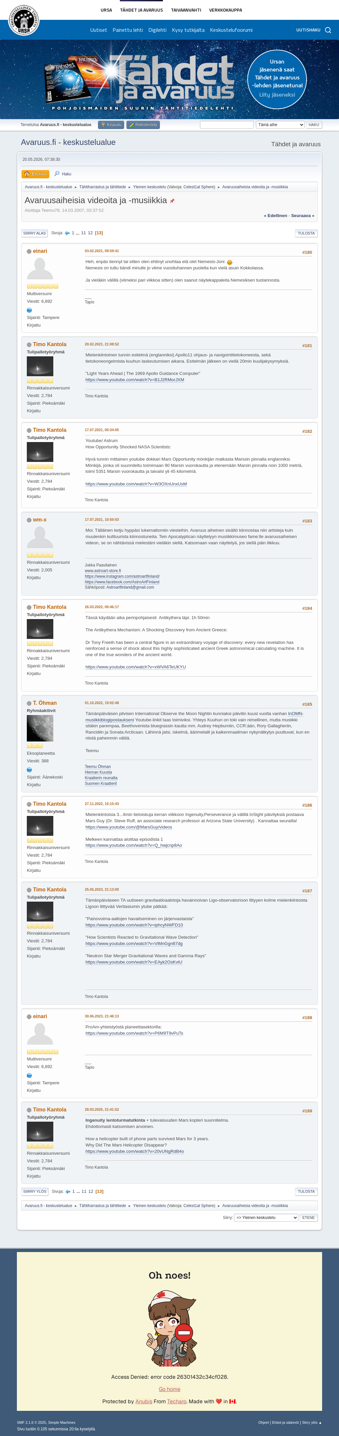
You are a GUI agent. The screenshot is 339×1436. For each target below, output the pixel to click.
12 (90, 232)
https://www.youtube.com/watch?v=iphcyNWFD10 (134, 924)
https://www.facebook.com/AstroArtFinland (122, 582)
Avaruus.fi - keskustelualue (68, 142)
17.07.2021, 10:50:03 (102, 519)
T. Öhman (45, 703)
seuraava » (302, 215)
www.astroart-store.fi (103, 570)
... (78, 232)
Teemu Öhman (98, 766)
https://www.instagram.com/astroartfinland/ (122, 576)
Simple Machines (61, 1422)
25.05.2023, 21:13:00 (102, 889)
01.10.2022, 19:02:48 (102, 703)
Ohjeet (263, 1422)
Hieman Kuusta (98, 772)
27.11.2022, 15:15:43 (102, 804)
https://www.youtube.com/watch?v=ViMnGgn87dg (134, 943)
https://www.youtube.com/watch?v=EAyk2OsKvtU (133, 962)
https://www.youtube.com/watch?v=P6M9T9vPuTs (134, 1033)
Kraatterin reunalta (101, 778)
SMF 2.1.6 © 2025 (31, 1422)
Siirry (227, 1217)
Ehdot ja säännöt (285, 1422)
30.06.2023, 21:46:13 (102, 1016)
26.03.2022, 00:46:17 (102, 607)
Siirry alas (34, 233)
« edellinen (275, 215)
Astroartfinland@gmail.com (130, 587)
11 (83, 232)
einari (40, 251)
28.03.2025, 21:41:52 (102, 1109)
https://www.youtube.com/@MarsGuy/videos (128, 827)
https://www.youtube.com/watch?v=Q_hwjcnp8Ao (133, 845)
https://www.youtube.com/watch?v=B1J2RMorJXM (134, 379)
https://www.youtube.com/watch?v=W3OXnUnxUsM (136, 483)
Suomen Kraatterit (101, 783)
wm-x (40, 519)
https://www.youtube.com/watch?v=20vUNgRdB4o (134, 1151)
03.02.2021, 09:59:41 (102, 251)
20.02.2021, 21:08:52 (102, 344)
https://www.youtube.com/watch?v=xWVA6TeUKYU (135, 666)
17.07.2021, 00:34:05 (102, 430)
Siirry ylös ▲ (312, 1422)
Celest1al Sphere (198, 187)
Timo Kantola (50, 344)
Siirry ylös (34, 1191)
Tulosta (306, 233)
